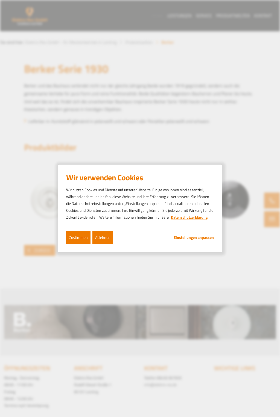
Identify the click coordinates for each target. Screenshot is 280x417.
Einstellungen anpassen (194, 237)
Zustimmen (78, 237)
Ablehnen (102, 237)
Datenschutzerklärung (189, 217)
